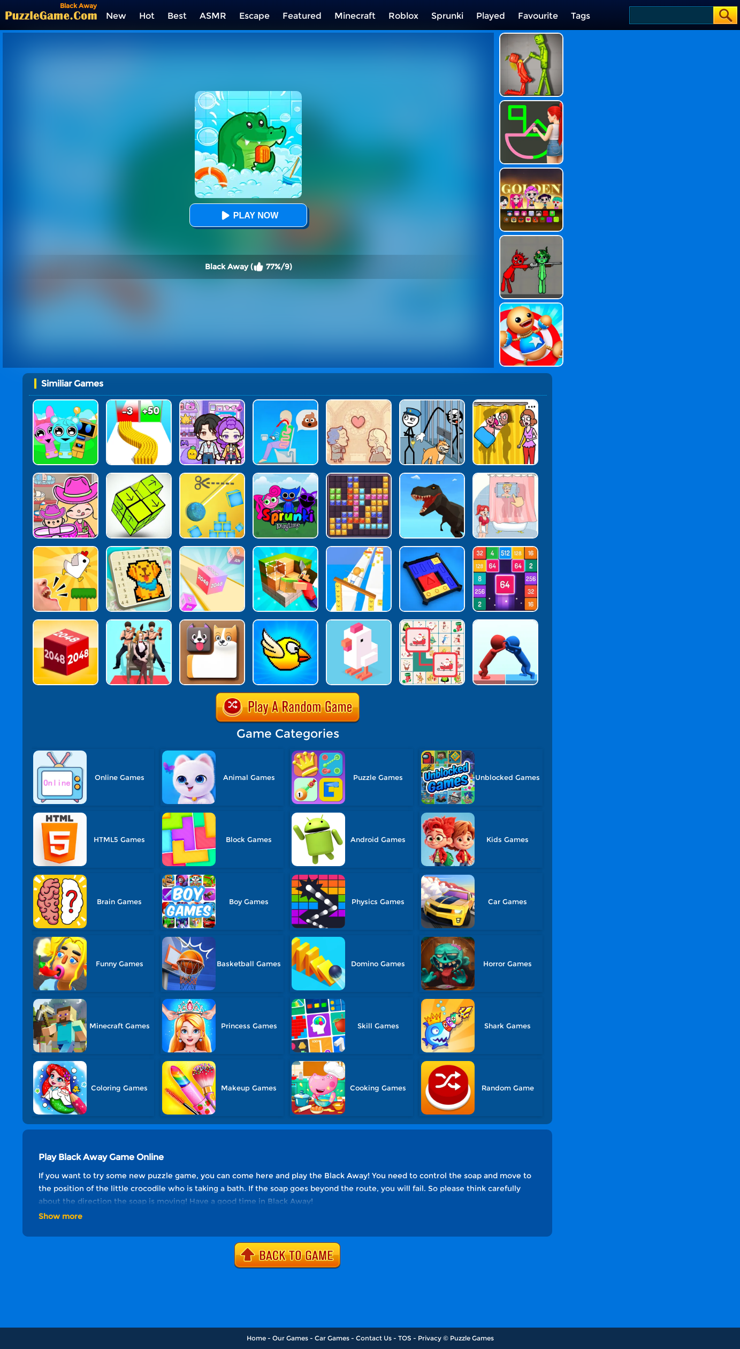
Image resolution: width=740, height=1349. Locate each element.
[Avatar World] (65, 477)
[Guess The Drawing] (531, 104)
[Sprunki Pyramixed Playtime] (285, 477)
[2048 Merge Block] (505, 550)
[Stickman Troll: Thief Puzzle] (432, 403)
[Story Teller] (359, 403)
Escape (254, 16)
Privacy (429, 1338)
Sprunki (447, 16)
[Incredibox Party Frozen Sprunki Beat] (65, 403)
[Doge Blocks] (212, 623)
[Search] (670, 15)
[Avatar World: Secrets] (212, 403)
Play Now (248, 215)
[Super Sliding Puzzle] (432, 550)
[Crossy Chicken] (359, 623)
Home (256, 1338)
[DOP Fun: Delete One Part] (505, 403)
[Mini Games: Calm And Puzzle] (65, 550)
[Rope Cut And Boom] (212, 477)
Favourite (538, 16)
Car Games (332, 1338)
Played (490, 16)
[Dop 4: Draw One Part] (505, 477)
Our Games (290, 1338)
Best (177, 16)
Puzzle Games (472, 1338)
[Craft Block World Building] (285, 550)
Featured (302, 16)
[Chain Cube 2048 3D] (65, 623)
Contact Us (374, 1338)
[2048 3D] (212, 550)
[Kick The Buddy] (531, 306)
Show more (60, 1216)
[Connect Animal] (432, 623)
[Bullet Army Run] (139, 403)
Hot (147, 16)
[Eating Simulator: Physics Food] (285, 403)
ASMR (213, 16)
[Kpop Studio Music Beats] (531, 172)
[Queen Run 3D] (139, 623)
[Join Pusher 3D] (505, 623)
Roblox (403, 16)
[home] (51, 15)
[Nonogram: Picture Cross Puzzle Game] (139, 550)
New (116, 16)
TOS (404, 1338)
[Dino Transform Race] (432, 477)
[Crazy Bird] (285, 623)
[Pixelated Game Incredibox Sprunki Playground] (531, 239)
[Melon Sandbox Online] (531, 37)
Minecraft (355, 16)
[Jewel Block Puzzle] (359, 477)
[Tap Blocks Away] (139, 477)
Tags (580, 16)
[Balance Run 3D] (359, 550)
